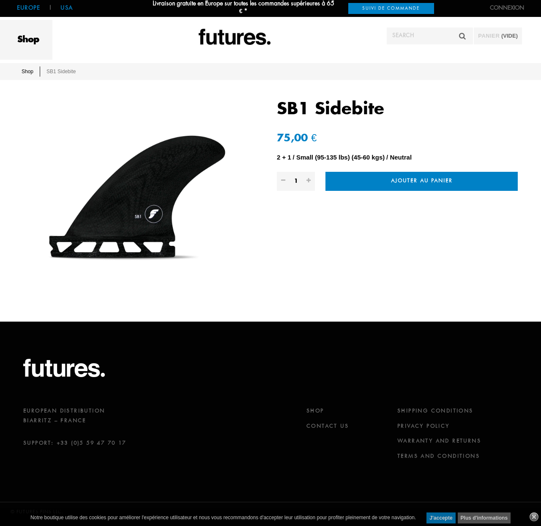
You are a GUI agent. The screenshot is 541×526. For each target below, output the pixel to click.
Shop (28, 40)
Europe (28, 8)
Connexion (507, 8)
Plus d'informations (484, 518)
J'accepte (440, 518)
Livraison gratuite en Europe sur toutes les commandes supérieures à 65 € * (243, 7)
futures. (64, 368)
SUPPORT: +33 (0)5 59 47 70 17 (74, 443)
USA (66, 8)
